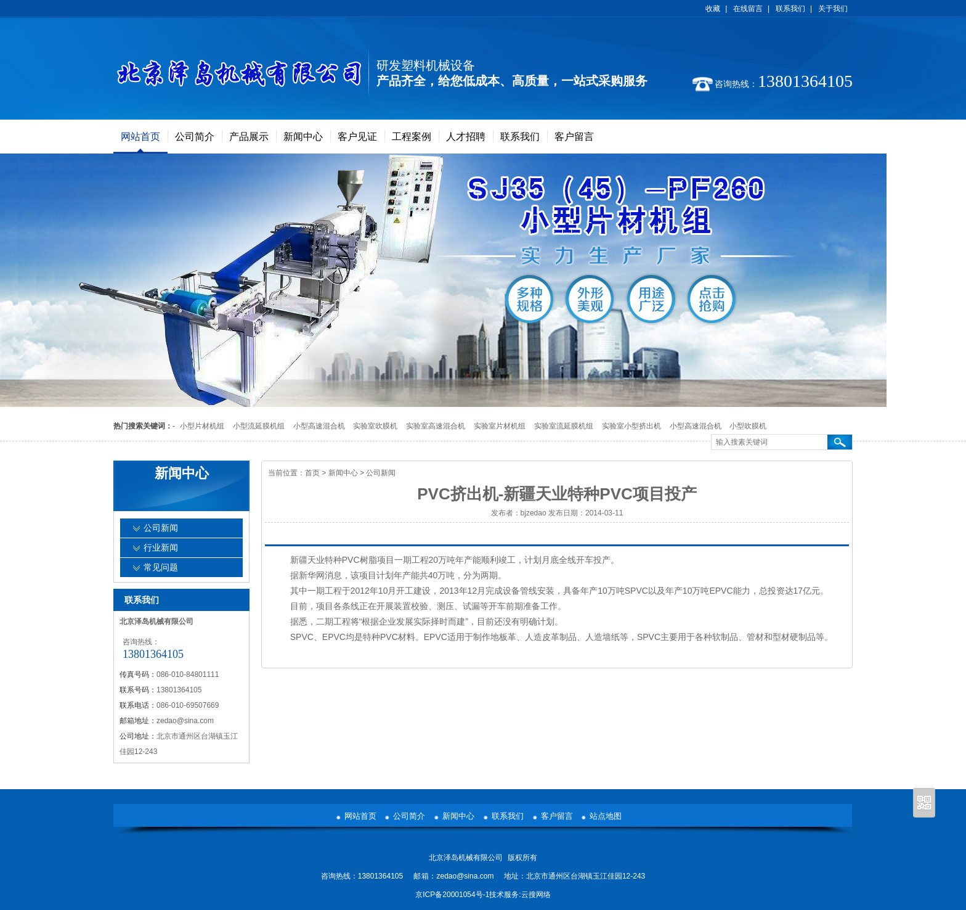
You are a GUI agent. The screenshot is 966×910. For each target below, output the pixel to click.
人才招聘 (465, 136)
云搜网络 (536, 894)
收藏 (712, 8)
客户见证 (357, 136)
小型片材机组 (202, 426)
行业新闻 (161, 547)
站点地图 (606, 816)
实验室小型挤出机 (631, 426)
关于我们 (833, 8)
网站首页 (140, 136)
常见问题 (161, 567)
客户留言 (574, 136)
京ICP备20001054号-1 (452, 894)
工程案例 (411, 136)
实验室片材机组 (500, 426)
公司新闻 (381, 473)
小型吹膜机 (747, 426)
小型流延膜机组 (259, 426)
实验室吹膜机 (375, 426)
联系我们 (790, 8)
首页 (312, 473)
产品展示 (249, 136)
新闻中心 (303, 136)
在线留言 (748, 8)
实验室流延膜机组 (563, 426)
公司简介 (194, 136)
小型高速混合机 (319, 426)
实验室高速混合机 (435, 426)
